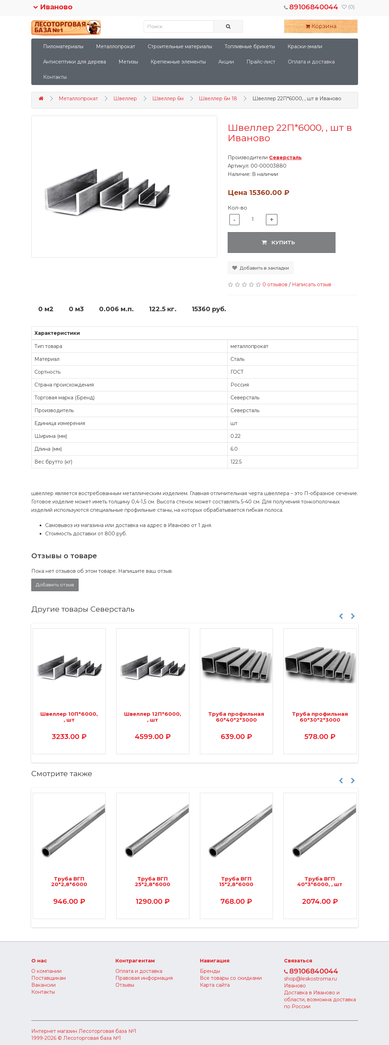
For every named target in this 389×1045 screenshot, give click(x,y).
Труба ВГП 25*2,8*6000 (152, 881)
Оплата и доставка (311, 62)
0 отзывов (274, 284)
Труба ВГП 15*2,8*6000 (236, 881)
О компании (46, 971)
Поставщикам (48, 978)
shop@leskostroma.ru (310, 979)
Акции (226, 62)
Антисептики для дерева (74, 62)
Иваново (53, 7)
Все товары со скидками (231, 978)
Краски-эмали (304, 46)
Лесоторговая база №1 (107, 1031)
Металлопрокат (115, 46)
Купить (278, 242)
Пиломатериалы (63, 46)
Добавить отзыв (55, 584)
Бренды (210, 971)
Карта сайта (215, 985)
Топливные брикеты (250, 46)
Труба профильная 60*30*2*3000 (320, 717)
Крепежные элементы (178, 62)
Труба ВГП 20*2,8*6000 (69, 881)
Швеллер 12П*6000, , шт (152, 717)
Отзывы (124, 985)
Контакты (55, 77)
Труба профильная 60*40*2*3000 (236, 717)
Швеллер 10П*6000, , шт (69, 717)
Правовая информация (144, 978)
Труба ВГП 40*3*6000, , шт (319, 881)
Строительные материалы (180, 46)
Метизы (128, 62)
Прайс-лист (260, 62)
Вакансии (43, 985)
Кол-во (237, 207)
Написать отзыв (311, 284)
